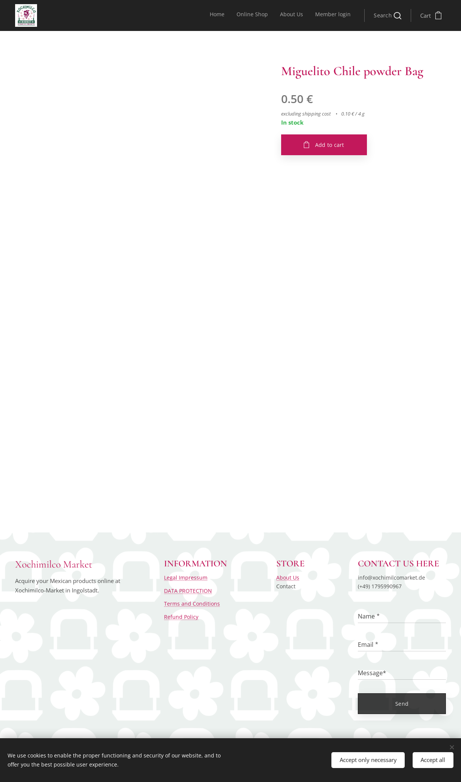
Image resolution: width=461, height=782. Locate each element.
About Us (287, 577)
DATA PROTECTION (188, 590)
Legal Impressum (185, 577)
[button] (387, 15)
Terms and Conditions (192, 603)
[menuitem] (316, 15)
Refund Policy (181, 616)
